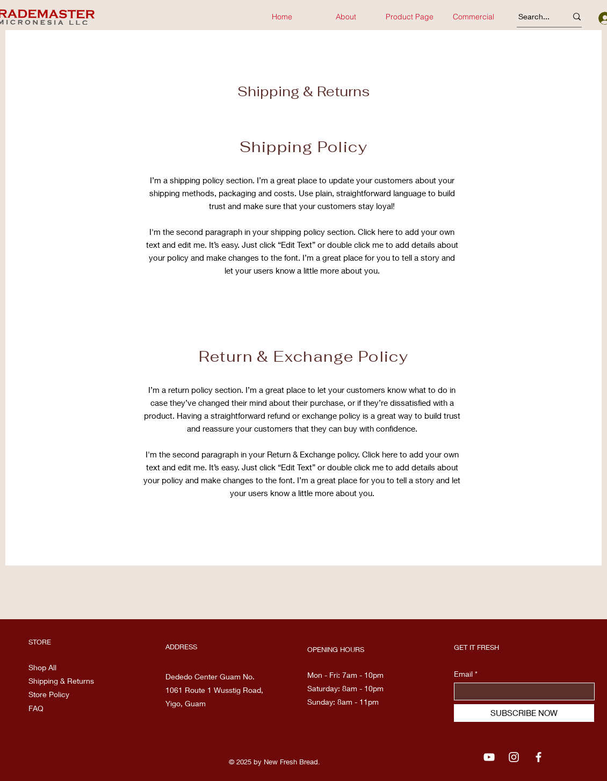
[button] (473, 16)
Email (463, 674)
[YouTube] (489, 757)
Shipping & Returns (62, 680)
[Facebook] (538, 757)
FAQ (36, 708)
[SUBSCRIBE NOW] (524, 713)
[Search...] (534, 16)
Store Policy (48, 694)
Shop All (42, 667)
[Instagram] (514, 757)
